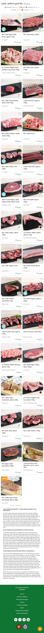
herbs (17, 558)
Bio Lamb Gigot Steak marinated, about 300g (10, 499)
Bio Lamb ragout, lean (9, 266)
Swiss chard (19, 568)
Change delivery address (22, 610)
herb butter (13, 568)
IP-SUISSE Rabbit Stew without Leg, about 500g (10, 68)
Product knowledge (22, 605)
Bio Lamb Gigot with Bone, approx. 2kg (9, 35)
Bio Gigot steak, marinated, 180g (7, 465)
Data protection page (22, 599)
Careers (22, 594)
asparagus (26, 564)
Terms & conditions (22, 597)
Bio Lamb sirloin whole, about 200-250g (10, 101)
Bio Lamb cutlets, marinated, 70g (8, 300)
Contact (22, 602)
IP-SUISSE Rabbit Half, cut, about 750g (31, 399)
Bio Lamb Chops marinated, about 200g (10, 399)
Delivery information (22, 613)
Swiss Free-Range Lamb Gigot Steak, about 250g (10, 201)
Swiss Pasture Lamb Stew (32, 332)
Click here (22, 589)
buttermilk (10, 561)
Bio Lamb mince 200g (31, 34)
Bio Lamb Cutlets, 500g (31, 431)
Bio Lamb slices (28, 133)
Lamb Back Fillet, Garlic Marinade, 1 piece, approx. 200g (31, 465)
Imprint (22, 608)
